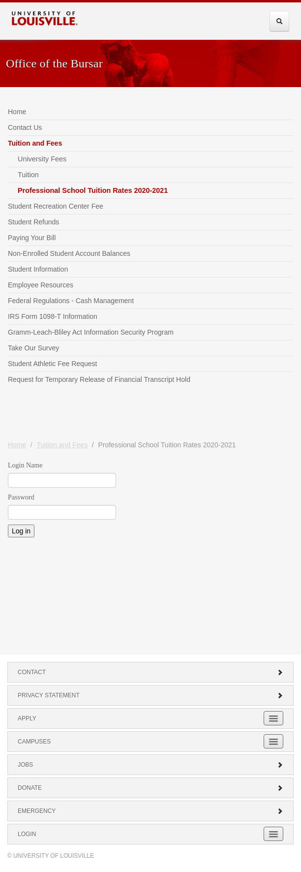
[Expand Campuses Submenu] (273, 741)
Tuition (28, 175)
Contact (150, 672)
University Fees (42, 159)
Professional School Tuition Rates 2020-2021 (93, 190)
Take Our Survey (33, 348)
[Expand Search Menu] (279, 21)
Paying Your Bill (32, 238)
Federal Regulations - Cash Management (71, 301)
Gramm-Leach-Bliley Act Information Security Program (91, 332)
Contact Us (25, 127)
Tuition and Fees (35, 143)
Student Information (38, 269)
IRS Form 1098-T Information (52, 316)
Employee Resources (40, 285)
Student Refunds (33, 222)
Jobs (150, 764)
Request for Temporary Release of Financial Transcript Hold (99, 379)
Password (21, 497)
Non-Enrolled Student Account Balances (69, 253)
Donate (150, 787)
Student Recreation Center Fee (55, 206)
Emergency (150, 811)
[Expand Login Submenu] (273, 834)
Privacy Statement (150, 695)
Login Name (25, 465)
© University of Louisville (50, 855)
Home (17, 112)
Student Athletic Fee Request (52, 364)
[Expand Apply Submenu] (273, 718)
